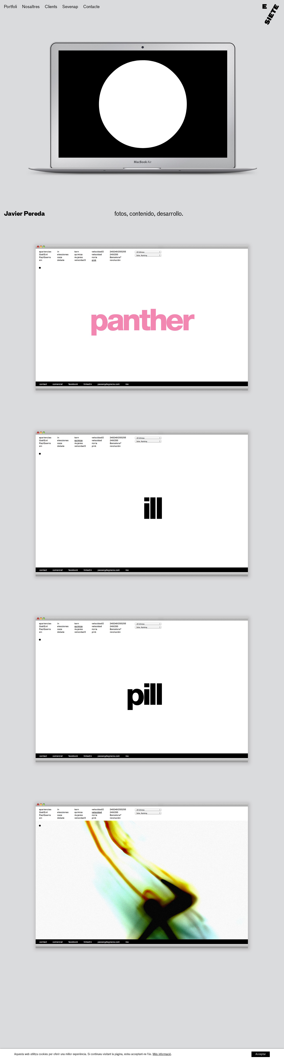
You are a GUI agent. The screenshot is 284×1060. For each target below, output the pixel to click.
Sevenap (70, 7)
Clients (51, 7)
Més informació (162, 1054)
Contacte (91, 7)
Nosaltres (30, 7)
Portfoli (10, 7)
